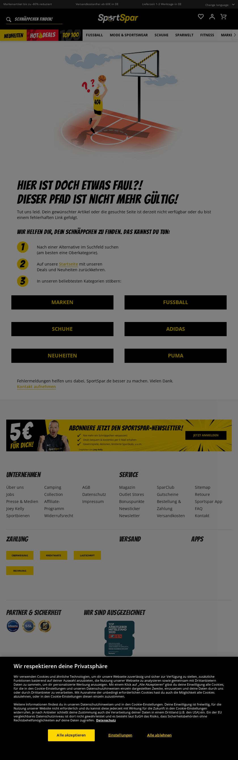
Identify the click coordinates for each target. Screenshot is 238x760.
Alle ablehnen (159, 735)
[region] (119, 708)
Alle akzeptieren (71, 735)
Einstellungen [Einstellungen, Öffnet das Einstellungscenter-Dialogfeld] (120, 735)
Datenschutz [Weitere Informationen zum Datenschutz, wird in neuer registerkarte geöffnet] (106, 720)
